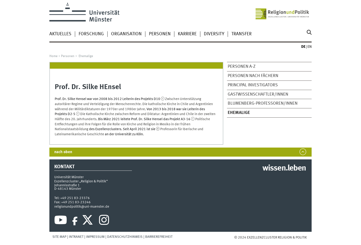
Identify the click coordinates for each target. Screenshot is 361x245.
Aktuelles (60, 34)
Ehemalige (86, 56)
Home (53, 56)
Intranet (76, 237)
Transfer (241, 34)
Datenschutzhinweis (125, 237)
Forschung (91, 34)
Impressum (95, 237)
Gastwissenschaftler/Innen (258, 94)
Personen (160, 34)
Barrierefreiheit (159, 237)
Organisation (126, 34)
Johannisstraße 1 (67, 185)
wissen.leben (284, 168)
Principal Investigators (253, 85)
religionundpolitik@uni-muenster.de (81, 207)
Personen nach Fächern (253, 76)
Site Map (59, 237)
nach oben (63, 152)
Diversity (214, 34)
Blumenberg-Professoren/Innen (262, 103)
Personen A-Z (242, 66)
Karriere (187, 34)
